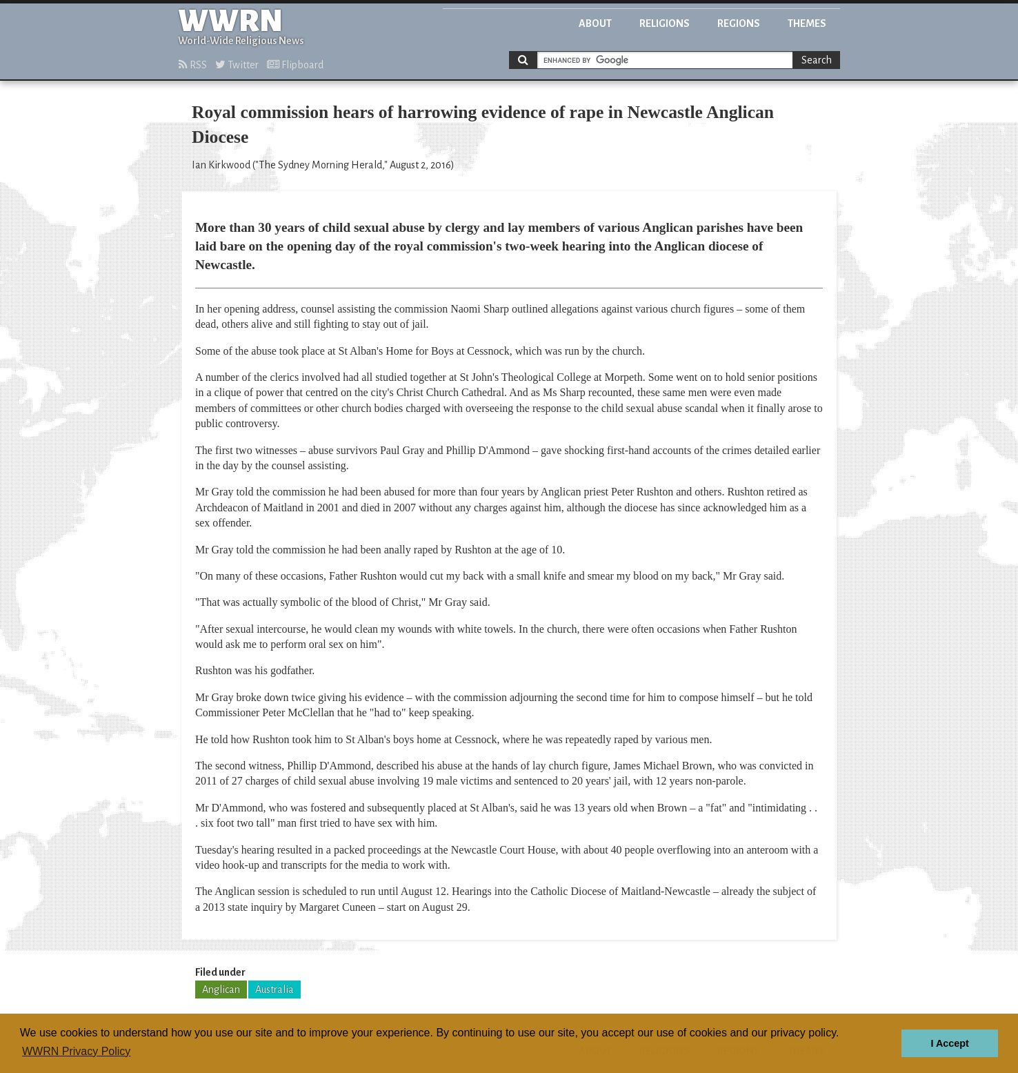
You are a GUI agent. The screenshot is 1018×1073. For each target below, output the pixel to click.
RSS (193, 64)
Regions (738, 23)
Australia (274, 989)
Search (816, 60)
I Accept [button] (949, 1043)
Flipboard (295, 64)
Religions (664, 23)
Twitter (237, 64)
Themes (807, 23)
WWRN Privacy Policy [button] (76, 1051)
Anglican (221, 989)
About (595, 23)
